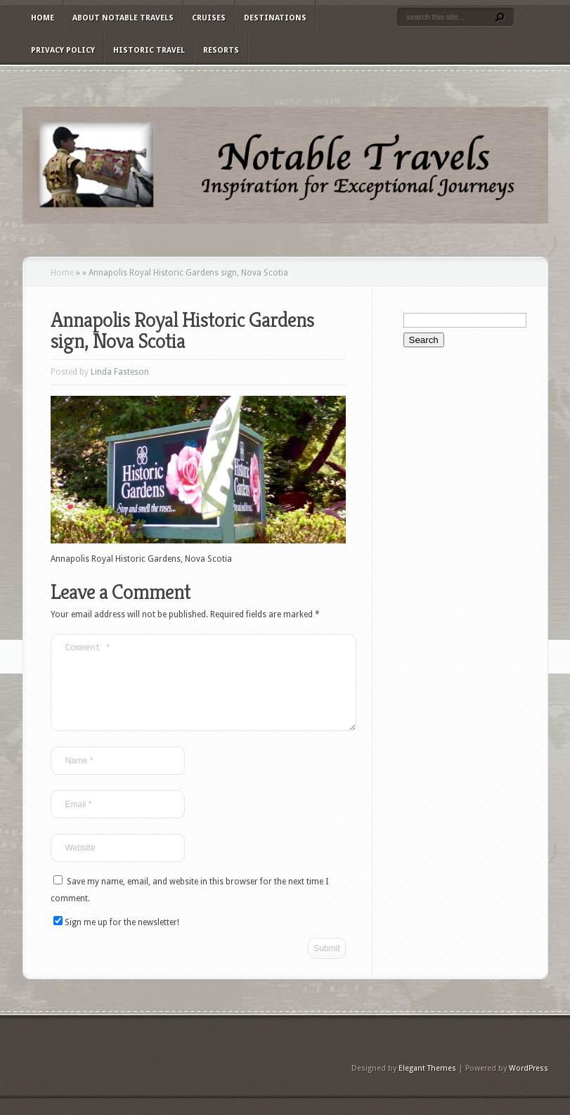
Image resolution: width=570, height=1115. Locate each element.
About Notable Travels (123, 17)
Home (42, 17)
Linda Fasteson (120, 372)
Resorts (221, 50)
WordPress (528, 1085)
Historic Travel (149, 50)
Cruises (209, 17)
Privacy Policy (63, 50)
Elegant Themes (427, 1085)
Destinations (275, 17)
